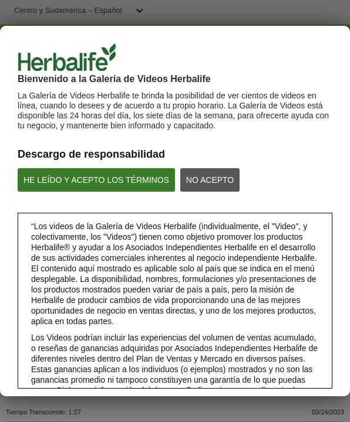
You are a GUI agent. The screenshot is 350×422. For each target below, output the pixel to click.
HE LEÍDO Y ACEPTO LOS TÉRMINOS (96, 180)
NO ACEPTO (210, 180)
